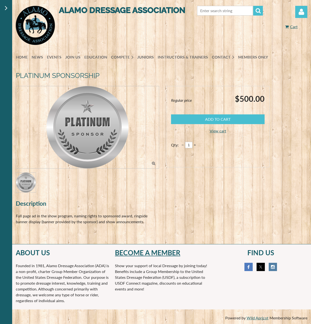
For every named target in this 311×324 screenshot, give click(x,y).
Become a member (147, 252)
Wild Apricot (257, 317)
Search (258, 11)
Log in (301, 12)
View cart (218, 130)
